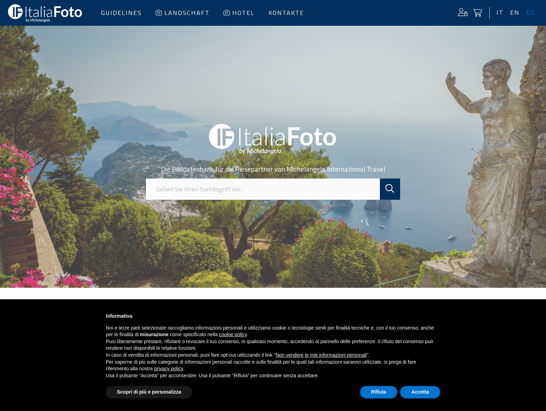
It (499, 12)
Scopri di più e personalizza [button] (149, 392)
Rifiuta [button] (379, 392)
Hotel (239, 12)
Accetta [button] (420, 392)
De (531, 12)
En (515, 12)
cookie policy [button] (233, 334)
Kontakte (286, 12)
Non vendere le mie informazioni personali (320, 355)
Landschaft (183, 12)
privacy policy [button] (168, 368)
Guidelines (121, 12)
